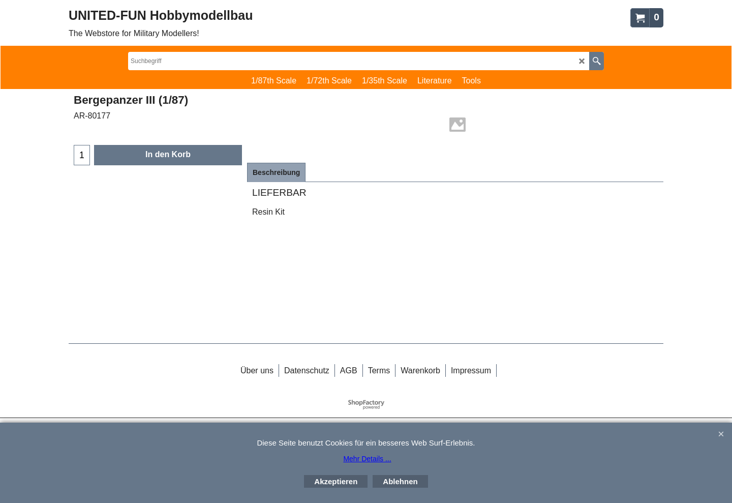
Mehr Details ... (367, 459)
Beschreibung (276, 172)
